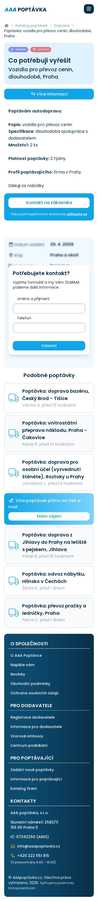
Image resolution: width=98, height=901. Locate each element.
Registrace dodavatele (32, 717)
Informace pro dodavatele (36, 726)
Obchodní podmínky (30, 683)
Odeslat (49, 345)
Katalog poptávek (31, 25)
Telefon (24, 318)
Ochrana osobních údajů (34, 693)
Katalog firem (23, 788)
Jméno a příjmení (33, 298)
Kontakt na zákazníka (49, 203)
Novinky (17, 674)
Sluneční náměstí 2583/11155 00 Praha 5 (34, 825)
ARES (42, 836)
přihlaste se (77, 214)
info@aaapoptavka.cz (35, 846)
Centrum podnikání (29, 745)
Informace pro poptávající (36, 779)
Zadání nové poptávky (32, 769)
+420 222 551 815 (29, 855)
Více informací (49, 94)
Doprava (62, 25)
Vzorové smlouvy (26, 736)
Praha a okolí (64, 255)
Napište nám (22, 664)
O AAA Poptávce (26, 655)
